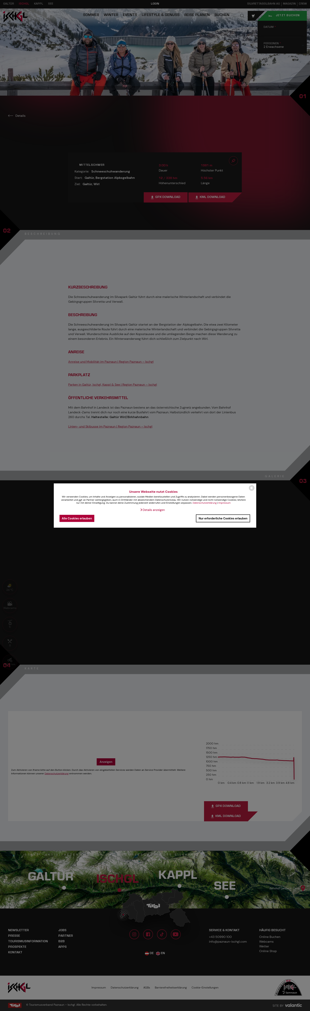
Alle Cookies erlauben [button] (77, 518)
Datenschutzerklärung (204, 502)
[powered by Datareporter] (252, 490)
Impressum (224, 502)
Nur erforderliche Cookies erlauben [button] (223, 518)
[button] (152, 510)
